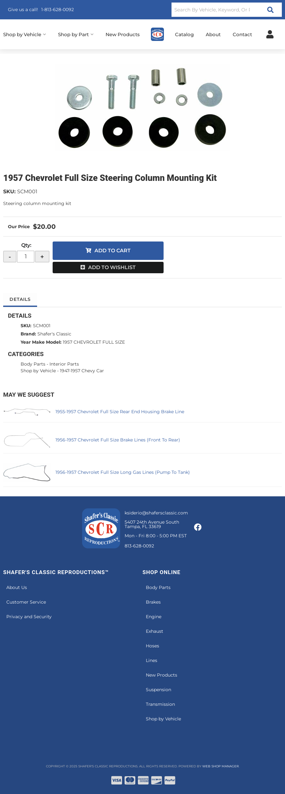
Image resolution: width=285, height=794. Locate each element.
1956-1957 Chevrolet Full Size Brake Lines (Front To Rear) (117, 440)
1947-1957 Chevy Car (82, 371)
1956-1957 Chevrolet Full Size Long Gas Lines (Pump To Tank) (122, 472)
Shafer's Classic (54, 334)
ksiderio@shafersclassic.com (156, 513)
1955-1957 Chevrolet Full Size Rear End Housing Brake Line (119, 411)
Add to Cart (112, 251)
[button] (227, 10)
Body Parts (33, 364)
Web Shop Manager (220, 766)
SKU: (9, 192)
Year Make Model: (41, 342)
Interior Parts (64, 364)
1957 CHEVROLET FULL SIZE (94, 342)
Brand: (28, 334)
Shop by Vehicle (38, 371)
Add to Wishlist (112, 267)
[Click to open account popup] (270, 34)
